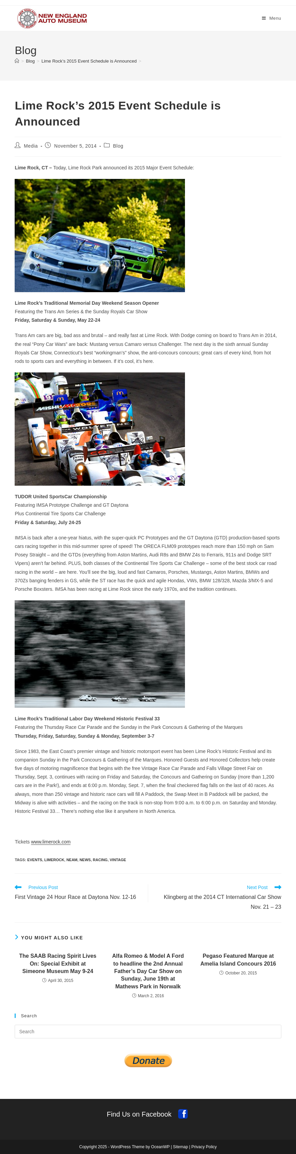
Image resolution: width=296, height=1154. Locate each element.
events (34, 860)
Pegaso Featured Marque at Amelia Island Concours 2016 (238, 959)
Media (31, 146)
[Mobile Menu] (271, 18)
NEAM (71, 860)
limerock (54, 860)
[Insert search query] (148, 1031)
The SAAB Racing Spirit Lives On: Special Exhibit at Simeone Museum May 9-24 (57, 963)
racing (100, 860)
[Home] (17, 61)
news (85, 860)
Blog (118, 146)
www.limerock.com (51, 841)
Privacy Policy (204, 1146)
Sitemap (180, 1146)
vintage (118, 860)
